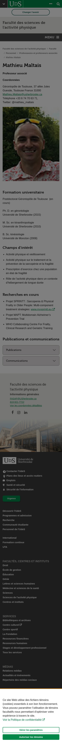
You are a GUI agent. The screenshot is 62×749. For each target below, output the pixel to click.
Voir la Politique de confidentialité (22, 719)
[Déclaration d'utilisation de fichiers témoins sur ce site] (31, 719)
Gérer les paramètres (30, 730)
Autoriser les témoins (31, 737)
